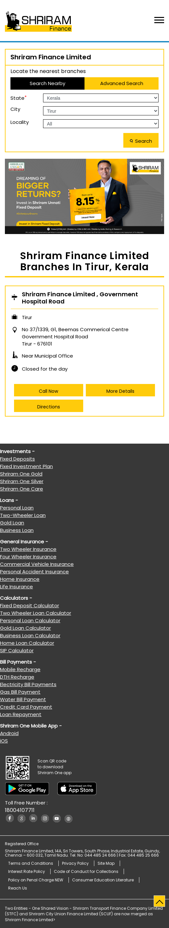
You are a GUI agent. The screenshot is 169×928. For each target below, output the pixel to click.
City (15, 109)
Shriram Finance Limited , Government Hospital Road (80, 298)
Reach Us (17, 888)
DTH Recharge (17, 676)
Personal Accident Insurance (34, 571)
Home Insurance (19, 579)
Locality (19, 122)
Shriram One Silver (21, 481)
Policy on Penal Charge (35, 880)
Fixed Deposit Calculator (29, 605)
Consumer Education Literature (103, 880)
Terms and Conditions (30, 863)
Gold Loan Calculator (25, 628)
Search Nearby (47, 83)
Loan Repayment (20, 714)
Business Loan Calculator (30, 635)
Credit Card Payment (26, 706)
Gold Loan (12, 522)
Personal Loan (17, 507)
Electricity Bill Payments (28, 684)
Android (9, 733)
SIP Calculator (17, 650)
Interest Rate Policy (26, 871)
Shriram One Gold (21, 473)
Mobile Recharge (20, 669)
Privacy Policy (75, 863)
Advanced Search (121, 83)
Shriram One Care (21, 488)
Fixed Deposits (17, 458)
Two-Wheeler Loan (23, 515)
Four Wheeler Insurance (28, 556)
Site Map (106, 863)
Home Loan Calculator (27, 643)
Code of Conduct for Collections (86, 871)
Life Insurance (16, 586)
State (18, 97)
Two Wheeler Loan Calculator (35, 613)
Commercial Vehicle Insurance (37, 564)
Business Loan (17, 530)
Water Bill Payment (23, 699)
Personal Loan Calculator (30, 620)
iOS (4, 740)
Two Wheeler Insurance (28, 549)
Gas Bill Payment (20, 691)
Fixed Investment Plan (26, 466)
